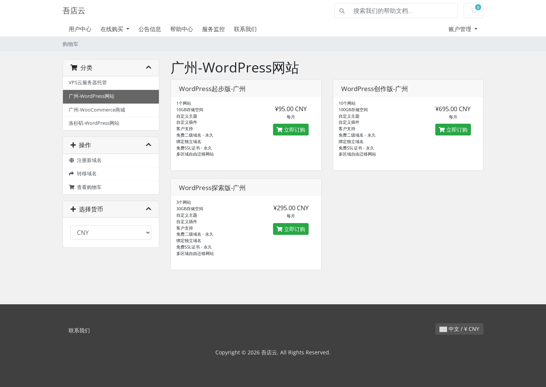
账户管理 (461, 29)
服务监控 (213, 29)
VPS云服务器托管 (88, 82)
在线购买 (112, 29)
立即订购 (290, 129)
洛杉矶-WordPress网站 (94, 123)
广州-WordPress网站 (92, 96)
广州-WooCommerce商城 (97, 110)
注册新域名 (85, 160)
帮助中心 (181, 29)
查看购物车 (85, 187)
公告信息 (149, 29)
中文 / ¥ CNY (459, 328)
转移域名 (83, 173)
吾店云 (74, 10)
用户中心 (80, 29)
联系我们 (245, 29)
